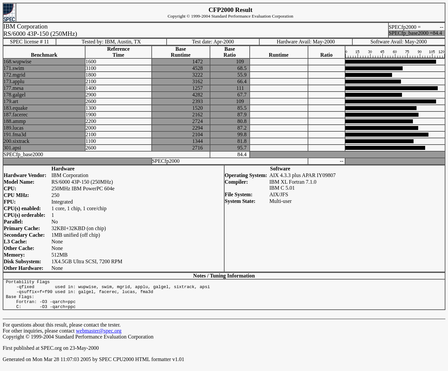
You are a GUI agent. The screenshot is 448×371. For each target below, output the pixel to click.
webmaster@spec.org (99, 337)
